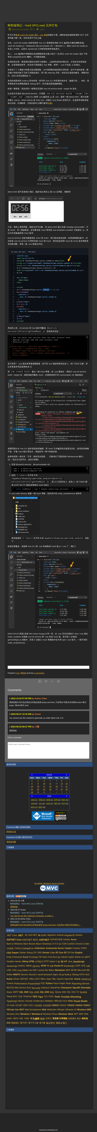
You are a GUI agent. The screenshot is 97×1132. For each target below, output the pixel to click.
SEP (57, 803)
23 (38, 789)
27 (62, 789)
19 (57, 786)
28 (67, 789)
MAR (49, 800)
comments (39, 673)
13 (62, 784)
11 (50, 784)
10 (44, 784)
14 (67, 784)
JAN (34, 800)
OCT (65, 803)
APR (57, 800)
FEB (42, 800)
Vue (17, 673)
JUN (34, 803)
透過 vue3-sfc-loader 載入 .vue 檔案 (32, 35)
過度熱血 (14, 907)
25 (50, 789)
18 (50, 786)
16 (38, 786)
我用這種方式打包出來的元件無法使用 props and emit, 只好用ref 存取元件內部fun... (45, 925)
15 (32, 786)
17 (44, 786)
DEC (42, 807)
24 (44, 789)
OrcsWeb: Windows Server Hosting (49, 883)
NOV (34, 807)
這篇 (50, 103)
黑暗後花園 (11, 842)
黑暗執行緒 (11, 832)
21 (67, 786)
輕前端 (23, 673)
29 (32, 792)
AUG (49, 803)
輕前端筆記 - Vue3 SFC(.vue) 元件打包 (32, 25)
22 (32, 789)
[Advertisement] (37, 651)
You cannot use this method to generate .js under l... (32, 916)
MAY (65, 800)
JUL (42, 803)
